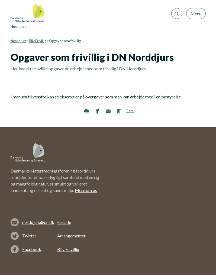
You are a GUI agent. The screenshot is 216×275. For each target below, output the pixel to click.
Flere (130, 111)
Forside (64, 222)
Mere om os (86, 190)
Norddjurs (18, 41)
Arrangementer (71, 235)
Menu (196, 13)
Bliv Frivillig (37, 41)
